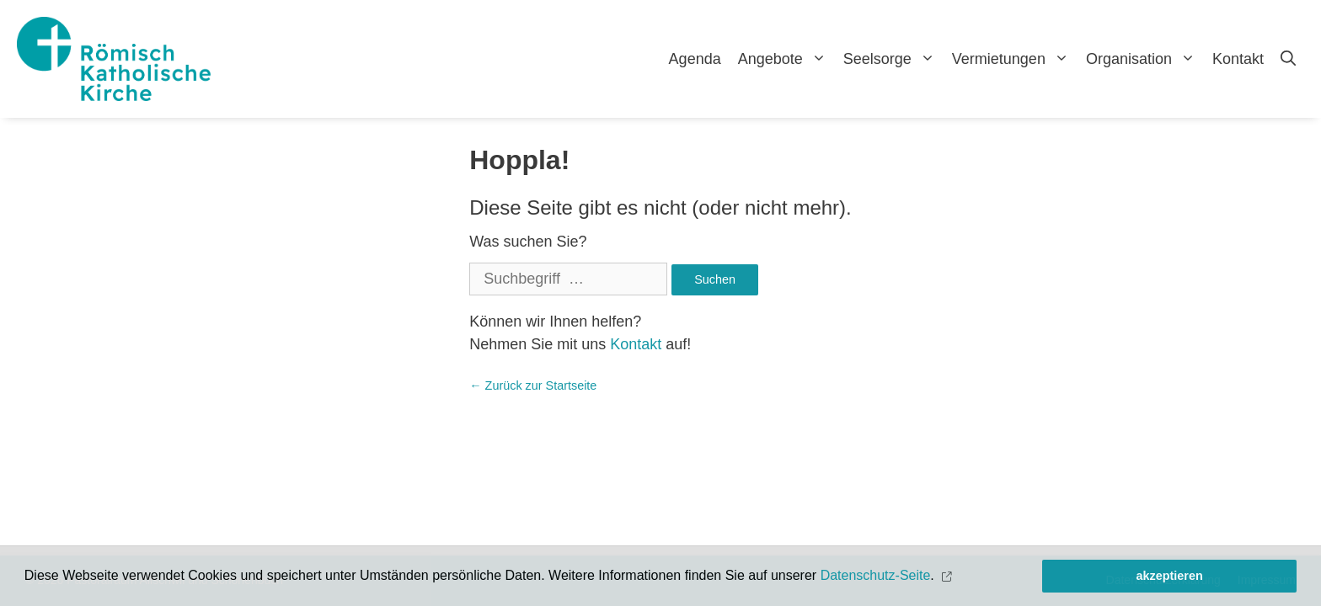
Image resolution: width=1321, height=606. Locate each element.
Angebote (786, 59)
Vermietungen (1015, 59)
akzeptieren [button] (1169, 575)
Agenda (695, 58)
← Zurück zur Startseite (532, 385)
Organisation (1145, 59)
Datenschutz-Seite (876, 575)
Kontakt (1238, 58)
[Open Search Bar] (1288, 59)
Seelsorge (893, 59)
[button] (948, 576)
